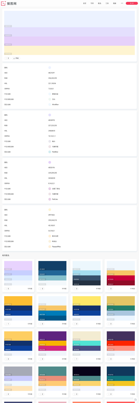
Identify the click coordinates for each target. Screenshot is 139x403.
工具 (107, 3)
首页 (84, 3)
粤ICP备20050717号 (70, 401)
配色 (99, 3)
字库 (92, 3)
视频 (114, 3)
